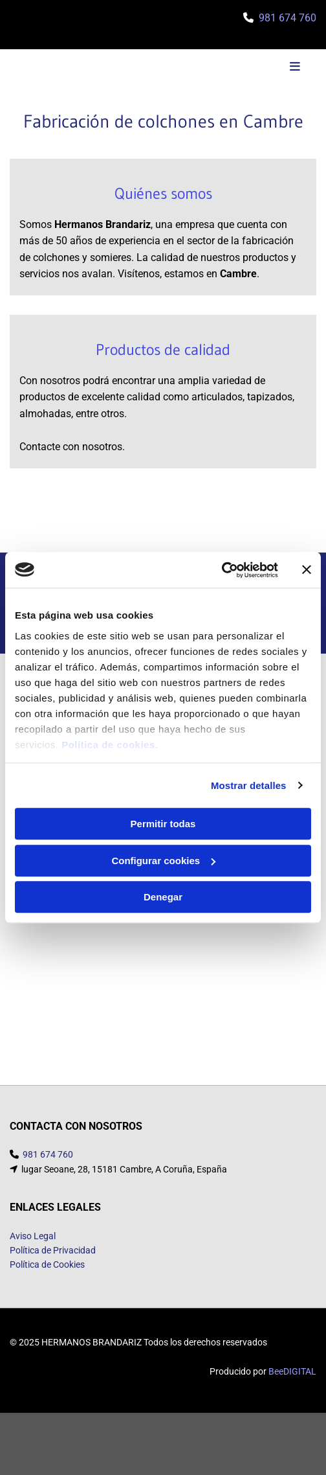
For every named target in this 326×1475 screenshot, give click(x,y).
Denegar (163, 896)
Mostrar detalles (249, 785)
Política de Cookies (47, 1280)
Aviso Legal (33, 1251)
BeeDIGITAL (292, 1387)
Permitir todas (163, 823)
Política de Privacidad (53, 1266)
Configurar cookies (163, 860)
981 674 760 (287, 18)
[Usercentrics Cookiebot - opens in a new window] (221, 570)
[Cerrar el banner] (306, 570)
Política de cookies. (109, 744)
